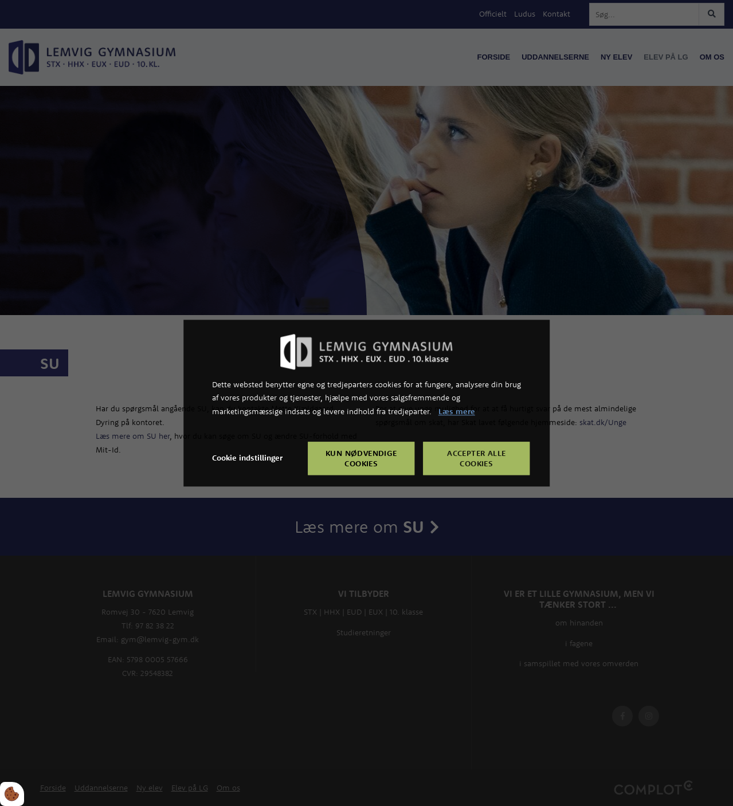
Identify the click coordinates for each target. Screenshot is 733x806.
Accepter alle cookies (476, 458)
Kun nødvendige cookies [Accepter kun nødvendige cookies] (361, 458)
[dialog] (366, 403)
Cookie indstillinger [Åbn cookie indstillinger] (247, 458)
